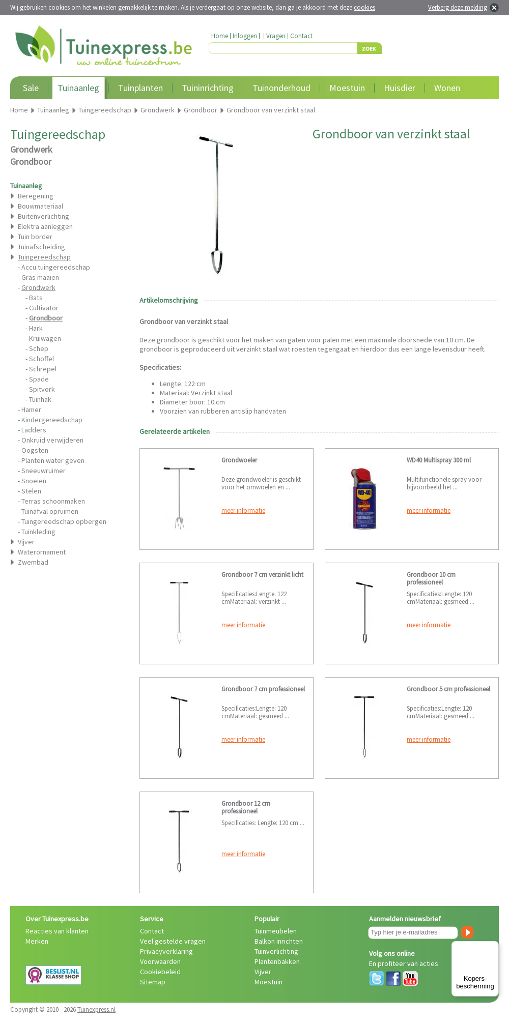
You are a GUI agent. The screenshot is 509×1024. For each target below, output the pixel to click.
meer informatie (243, 510)
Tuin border (35, 236)
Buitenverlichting (43, 216)
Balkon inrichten (278, 941)
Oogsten (34, 450)
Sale (31, 88)
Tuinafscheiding (41, 246)
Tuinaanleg (78, 88)
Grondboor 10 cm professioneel (431, 578)
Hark (36, 328)
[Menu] (493, 947)
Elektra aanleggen (45, 226)
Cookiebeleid (160, 971)
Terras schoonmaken (53, 501)
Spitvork (42, 389)
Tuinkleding (38, 531)
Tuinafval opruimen (49, 511)
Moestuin (347, 88)
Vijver (26, 541)
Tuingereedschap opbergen (63, 521)
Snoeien (33, 480)
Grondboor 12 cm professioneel (245, 807)
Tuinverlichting (276, 951)
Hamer (31, 409)
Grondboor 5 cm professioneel (448, 689)
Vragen (276, 36)
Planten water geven (52, 460)
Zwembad (33, 562)
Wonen (447, 88)
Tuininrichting (208, 88)
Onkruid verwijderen (52, 440)
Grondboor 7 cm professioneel (263, 689)
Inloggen (245, 36)
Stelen (31, 490)
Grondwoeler (239, 460)
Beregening (35, 195)
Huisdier (399, 88)
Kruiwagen (45, 338)
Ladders (33, 429)
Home (219, 36)
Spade (39, 379)
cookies (364, 7)
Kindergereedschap (51, 419)
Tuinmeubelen (275, 930)
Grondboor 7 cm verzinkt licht (262, 574)
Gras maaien (40, 277)
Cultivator (44, 307)
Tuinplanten (140, 88)
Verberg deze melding (457, 7)
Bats (36, 297)
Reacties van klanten (57, 930)
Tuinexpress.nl (96, 1009)
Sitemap (152, 981)
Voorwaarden (160, 961)
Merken (36, 941)
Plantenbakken (277, 961)
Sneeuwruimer (43, 470)
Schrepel (42, 368)
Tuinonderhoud (281, 88)
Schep (38, 348)
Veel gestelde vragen (173, 941)
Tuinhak (40, 399)
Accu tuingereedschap (55, 267)
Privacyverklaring (166, 951)
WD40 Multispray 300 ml (439, 460)
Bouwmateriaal (40, 206)
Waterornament (42, 552)
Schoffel (41, 358)
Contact (301, 36)
